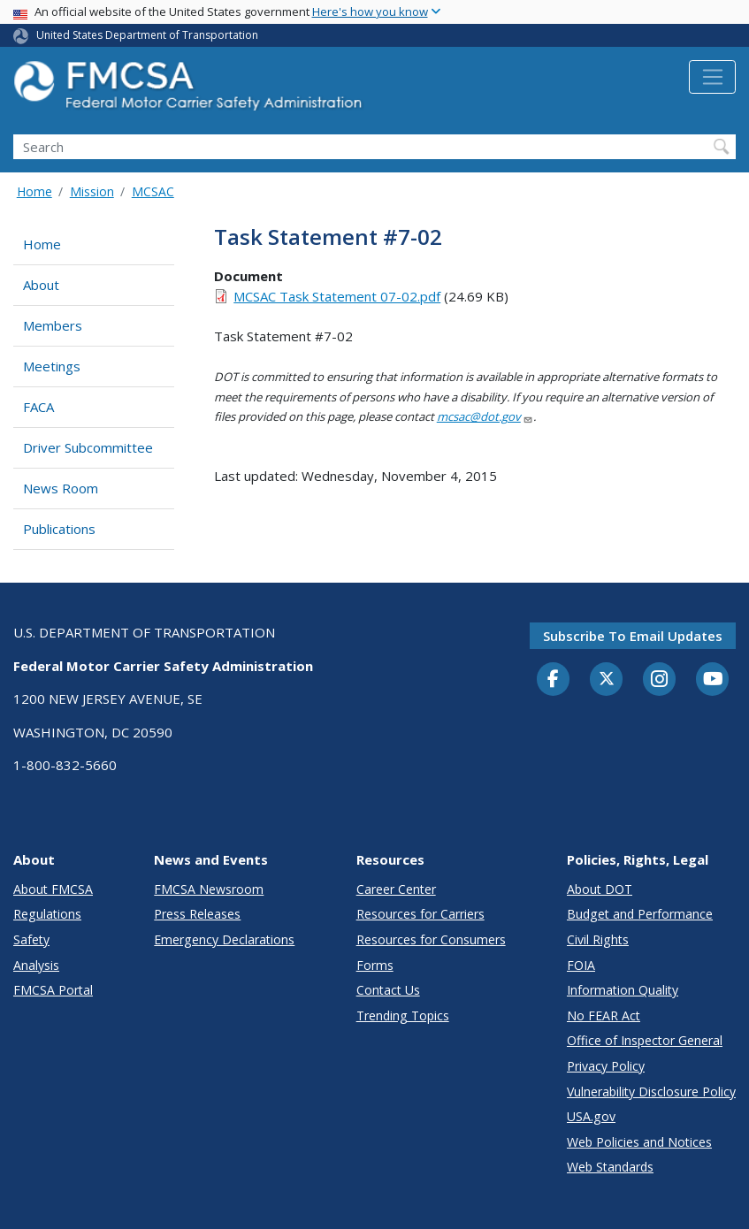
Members (52, 325)
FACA (38, 407)
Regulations (47, 913)
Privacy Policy (606, 1065)
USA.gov (591, 1116)
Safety (31, 939)
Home (34, 191)
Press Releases (197, 913)
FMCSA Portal (53, 989)
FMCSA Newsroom (209, 889)
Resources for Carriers (420, 913)
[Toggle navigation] (712, 77)
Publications (59, 529)
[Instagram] (659, 681)
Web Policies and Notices (639, 1142)
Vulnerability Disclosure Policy (651, 1091)
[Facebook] (553, 680)
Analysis (36, 965)
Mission (92, 191)
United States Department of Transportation (147, 34)
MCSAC (153, 191)
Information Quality (622, 989)
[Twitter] (606, 679)
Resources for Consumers (431, 939)
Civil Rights (598, 939)
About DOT (599, 889)
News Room (60, 488)
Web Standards (610, 1166)
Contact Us (388, 989)
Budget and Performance (640, 913)
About (41, 285)
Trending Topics (402, 1015)
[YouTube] (713, 680)
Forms (375, 965)
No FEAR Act (603, 1015)
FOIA (581, 965)
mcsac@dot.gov (485, 416)
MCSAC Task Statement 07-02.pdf (336, 296)
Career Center (396, 889)
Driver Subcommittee (88, 447)
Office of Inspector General (644, 1040)
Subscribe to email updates (632, 636)
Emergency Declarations (224, 939)
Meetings (51, 366)
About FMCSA (53, 889)
